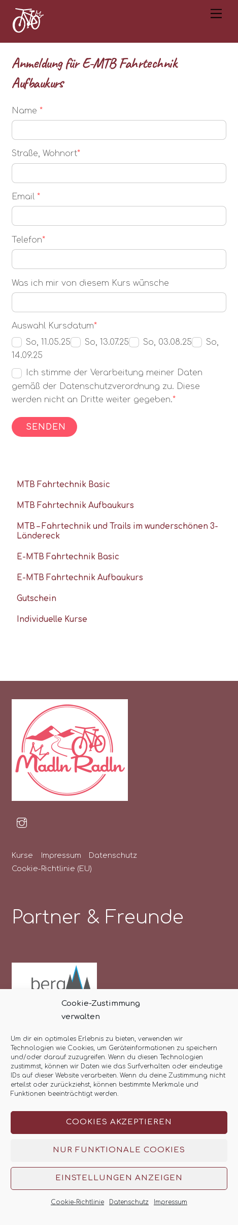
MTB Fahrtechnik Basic (63, 485)
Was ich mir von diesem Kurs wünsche (90, 283)
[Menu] (216, 14)
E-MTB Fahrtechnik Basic (68, 557)
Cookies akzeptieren (119, 1122)
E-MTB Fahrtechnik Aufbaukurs (80, 578)
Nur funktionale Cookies (119, 1150)
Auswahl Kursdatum (54, 326)
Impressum (170, 1202)
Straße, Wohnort (46, 153)
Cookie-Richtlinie (77, 1202)
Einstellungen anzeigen (118, 1178)
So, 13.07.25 (100, 342)
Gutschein (36, 598)
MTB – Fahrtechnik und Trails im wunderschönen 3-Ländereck (117, 531)
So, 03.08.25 (160, 342)
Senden (46, 427)
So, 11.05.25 (41, 342)
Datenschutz (129, 1202)
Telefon (28, 240)
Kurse (22, 855)
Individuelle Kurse (52, 619)
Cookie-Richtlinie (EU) (52, 868)
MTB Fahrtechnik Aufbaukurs (75, 505)
